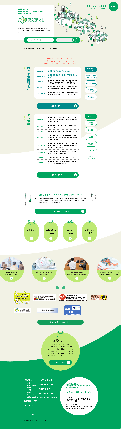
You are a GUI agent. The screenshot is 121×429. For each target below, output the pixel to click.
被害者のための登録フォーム (91, 76)
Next (63, 287)
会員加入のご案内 (51, 232)
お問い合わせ (60, 362)
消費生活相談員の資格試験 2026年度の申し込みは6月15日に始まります (63, 152)
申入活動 (29, 390)
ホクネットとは (31, 232)
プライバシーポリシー (30, 414)
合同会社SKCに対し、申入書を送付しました (62, 132)
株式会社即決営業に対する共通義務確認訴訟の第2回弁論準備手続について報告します (63, 88)
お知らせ (29, 383)
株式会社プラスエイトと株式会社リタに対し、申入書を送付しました (62, 162)
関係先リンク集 (30, 401)
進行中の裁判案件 (31, 385)
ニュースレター (31, 395)
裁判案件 (29, 388)
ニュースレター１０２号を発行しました (61, 157)
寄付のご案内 (70, 232)
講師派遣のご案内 (89, 232)
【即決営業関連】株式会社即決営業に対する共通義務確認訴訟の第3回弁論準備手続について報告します (63, 138)
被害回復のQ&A (91, 83)
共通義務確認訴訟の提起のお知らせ (60, 71)
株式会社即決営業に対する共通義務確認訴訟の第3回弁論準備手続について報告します (63, 82)
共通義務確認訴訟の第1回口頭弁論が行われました (62, 76)
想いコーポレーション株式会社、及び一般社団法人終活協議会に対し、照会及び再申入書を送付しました (63, 120)
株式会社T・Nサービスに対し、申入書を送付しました (62, 127)
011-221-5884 (96, 7)
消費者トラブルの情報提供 (48, 397)
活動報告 (29, 392)
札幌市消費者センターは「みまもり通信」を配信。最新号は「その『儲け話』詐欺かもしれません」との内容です (63, 145)
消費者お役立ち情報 (32, 397)
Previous (57, 287)
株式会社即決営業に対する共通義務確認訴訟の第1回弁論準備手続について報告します (63, 93)
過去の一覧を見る (57, 106)
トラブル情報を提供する (60, 211)
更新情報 (28, 380)
